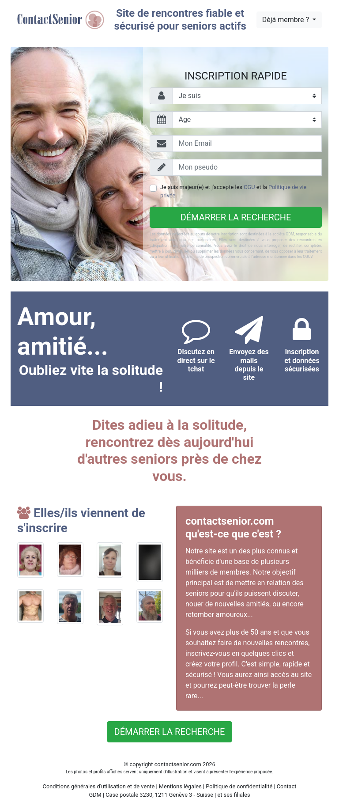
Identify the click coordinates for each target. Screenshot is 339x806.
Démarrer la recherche (236, 217)
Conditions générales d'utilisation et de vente (99, 786)
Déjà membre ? (286, 19)
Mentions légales (180, 786)
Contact (287, 786)
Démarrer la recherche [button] (169, 732)
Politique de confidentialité (239, 786)
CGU (249, 187)
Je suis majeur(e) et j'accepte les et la (233, 191)
